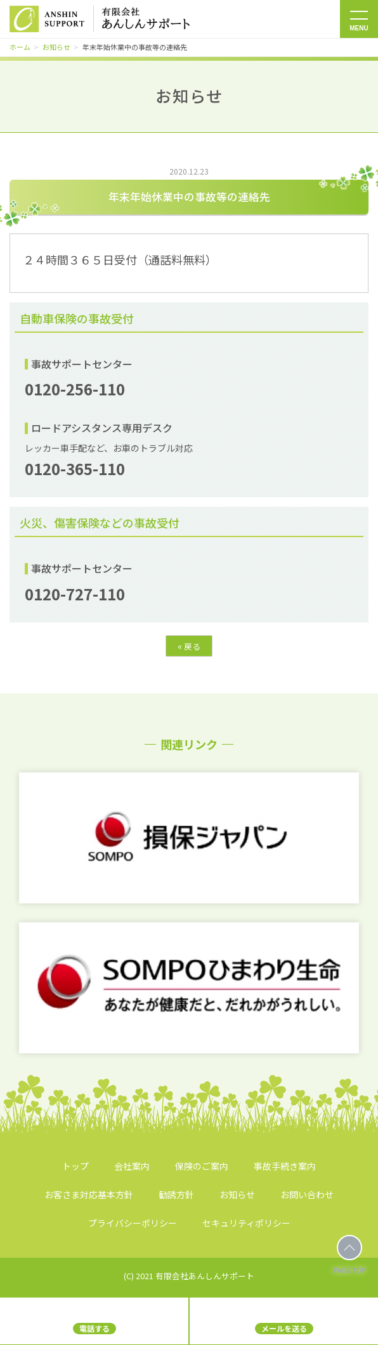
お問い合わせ (307, 1194)
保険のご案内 (201, 1166)
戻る (189, 646)
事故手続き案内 (285, 1166)
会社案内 (132, 1166)
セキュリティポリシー (246, 1223)
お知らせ (56, 47)
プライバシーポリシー (132, 1223)
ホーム (20, 47)
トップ (75, 1166)
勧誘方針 (176, 1194)
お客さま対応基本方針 (88, 1194)
